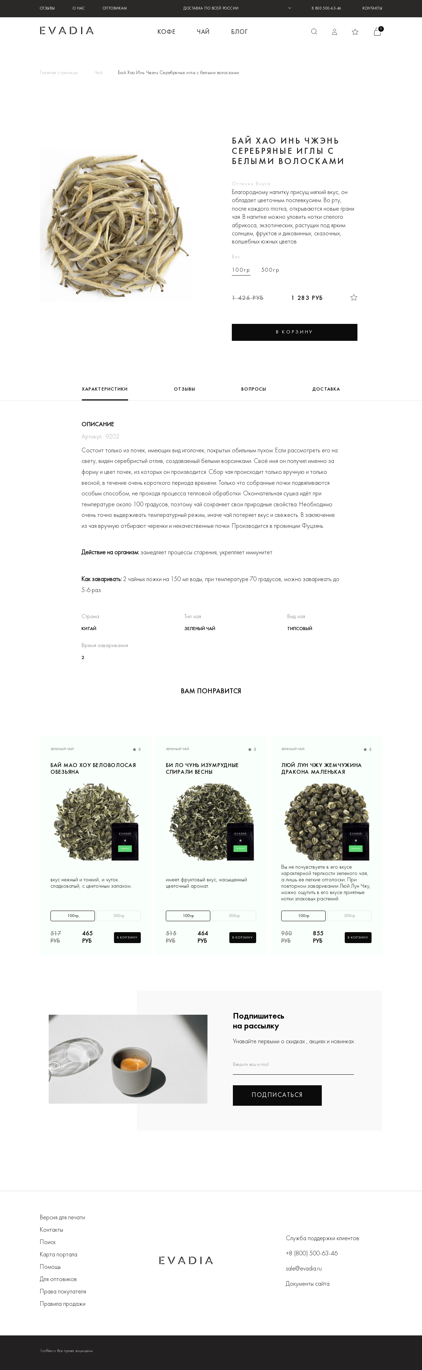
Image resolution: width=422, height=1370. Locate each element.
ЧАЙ (203, 32)
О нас (79, 9)
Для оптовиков (58, 1280)
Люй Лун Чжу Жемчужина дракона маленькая (321, 769)
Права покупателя (63, 1292)
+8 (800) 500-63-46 (312, 1254)
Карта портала (58, 1255)
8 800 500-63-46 (327, 9)
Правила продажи (62, 1304)
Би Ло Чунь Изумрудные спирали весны (202, 769)
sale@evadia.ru (304, 1269)
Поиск (48, 1242)
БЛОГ (239, 32)
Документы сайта (308, 1284)
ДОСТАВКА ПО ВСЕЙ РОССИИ (211, 9)
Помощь (50, 1267)
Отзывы (47, 9)
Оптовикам (115, 9)
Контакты (372, 9)
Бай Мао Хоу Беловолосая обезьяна (93, 769)
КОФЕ (166, 32)
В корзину (127, 937)
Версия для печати (62, 1218)
